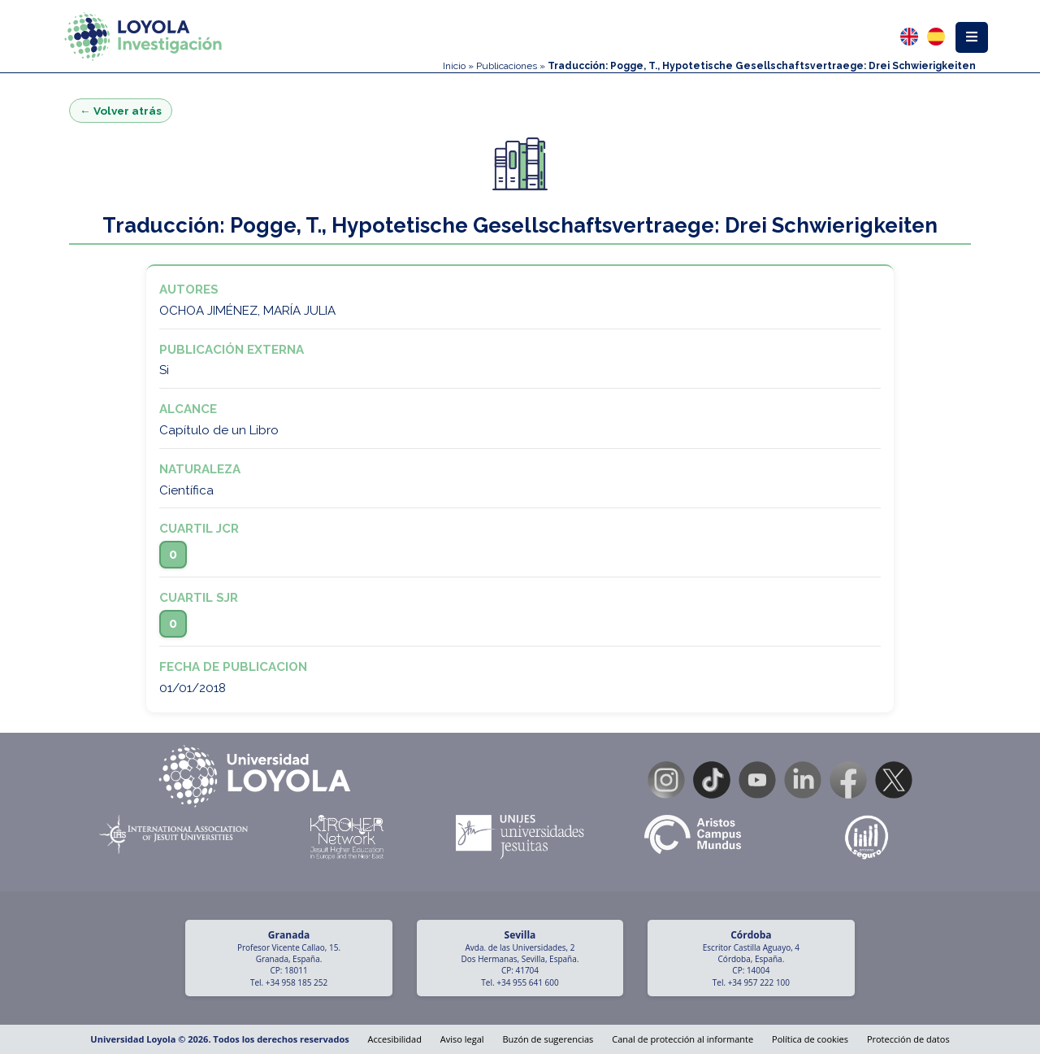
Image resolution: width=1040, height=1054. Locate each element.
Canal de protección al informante (682, 1039)
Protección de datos (908, 1039)
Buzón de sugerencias (547, 1039)
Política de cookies (810, 1039)
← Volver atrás (121, 110)
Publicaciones (506, 66)
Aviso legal (462, 1039)
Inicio (454, 66)
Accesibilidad (395, 1039)
